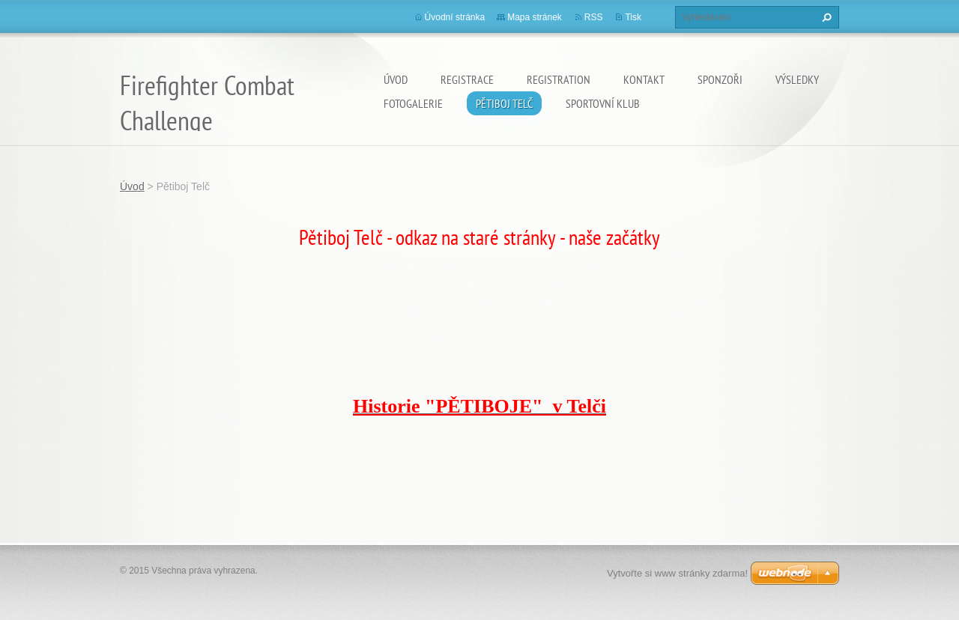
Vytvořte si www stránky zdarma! (677, 573)
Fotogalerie (413, 103)
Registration (558, 79)
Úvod (396, 79)
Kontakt (644, 79)
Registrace (467, 79)
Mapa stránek (534, 17)
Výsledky (797, 79)
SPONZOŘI (720, 79)
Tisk (633, 17)
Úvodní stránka (455, 17)
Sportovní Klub (603, 103)
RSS (593, 17)
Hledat (825, 17)
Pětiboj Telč (504, 103)
